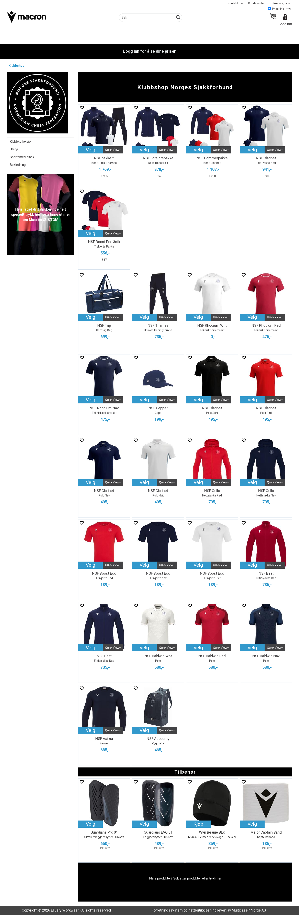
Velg (90, 150)
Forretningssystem (167, 910)
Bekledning (18, 165)
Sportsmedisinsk (22, 157)
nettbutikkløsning (202, 910)
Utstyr (14, 149)
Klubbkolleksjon (21, 141)
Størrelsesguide (280, 3)
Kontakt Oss (235, 3)
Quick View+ (113, 149)
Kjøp (198, 824)
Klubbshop (16, 66)
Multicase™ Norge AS (249, 910)
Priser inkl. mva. (280, 8)
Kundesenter (256, 3)
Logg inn (285, 24)
